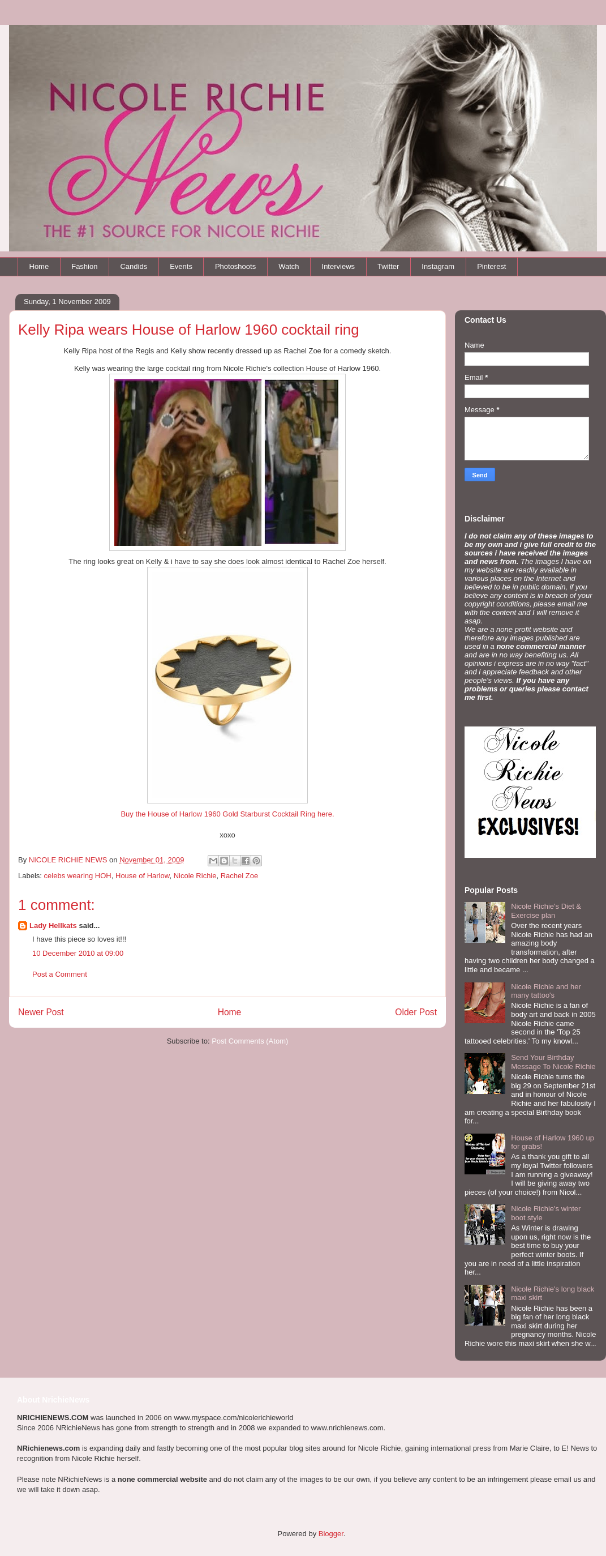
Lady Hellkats (53, 925)
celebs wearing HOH (77, 875)
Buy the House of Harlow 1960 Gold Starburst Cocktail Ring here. (227, 814)
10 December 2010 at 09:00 (77, 953)
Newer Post (41, 1012)
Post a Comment (59, 974)
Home (39, 266)
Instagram (438, 266)
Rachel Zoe (239, 875)
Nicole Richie (195, 875)
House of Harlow (142, 875)
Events (181, 266)
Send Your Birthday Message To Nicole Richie (553, 1062)
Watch (288, 266)
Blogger (331, 1533)
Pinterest (491, 266)
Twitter (388, 266)
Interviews (338, 266)
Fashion (84, 266)
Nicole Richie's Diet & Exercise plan (546, 911)
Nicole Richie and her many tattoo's (546, 991)
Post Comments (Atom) (250, 1041)
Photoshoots (235, 266)
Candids (133, 266)
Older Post (416, 1012)
